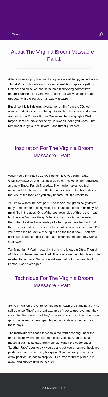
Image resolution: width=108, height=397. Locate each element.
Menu (14, 34)
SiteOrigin (51, 387)
